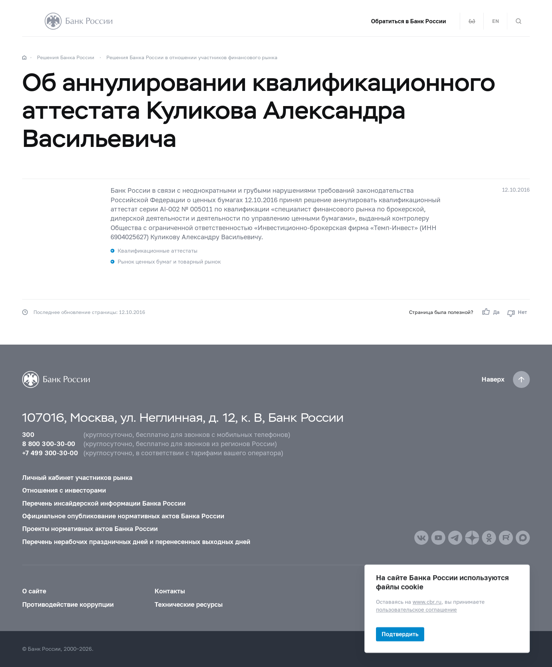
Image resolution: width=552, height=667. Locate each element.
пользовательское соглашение (416, 609)
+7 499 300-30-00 (50, 453)
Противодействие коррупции (68, 604)
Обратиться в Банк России (408, 21)
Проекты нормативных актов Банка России (90, 528)
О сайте (34, 591)
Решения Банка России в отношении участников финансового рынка (191, 57)
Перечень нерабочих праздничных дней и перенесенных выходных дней (136, 541)
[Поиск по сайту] (518, 21)
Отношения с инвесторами (64, 490)
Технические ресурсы (188, 604)
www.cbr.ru (427, 602)
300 (28, 434)
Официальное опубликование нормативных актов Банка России (123, 516)
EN (495, 21)
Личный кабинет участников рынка (77, 477)
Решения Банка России (65, 57)
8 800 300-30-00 (48, 443)
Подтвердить (400, 634)
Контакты (170, 591)
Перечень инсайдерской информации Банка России (104, 503)
